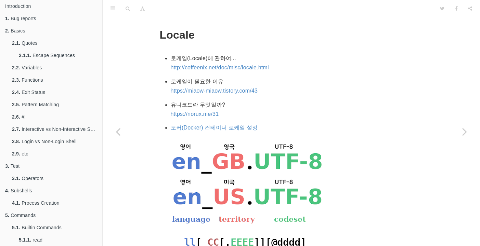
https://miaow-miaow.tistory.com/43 (214, 91)
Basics (15, 30)
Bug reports (20, 18)
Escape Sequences (47, 55)
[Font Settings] (142, 8)
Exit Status (28, 92)
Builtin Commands (37, 227)
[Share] (470, 8)
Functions (27, 80)
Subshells (18, 190)
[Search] (127, 8)
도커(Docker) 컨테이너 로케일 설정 (214, 128)
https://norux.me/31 (195, 114)
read (30, 240)
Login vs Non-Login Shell (44, 141)
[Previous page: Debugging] (118, 131)
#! (19, 117)
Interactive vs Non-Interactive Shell (55, 129)
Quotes (25, 43)
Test (12, 166)
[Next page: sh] (464, 131)
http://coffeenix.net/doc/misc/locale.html (220, 67)
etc (20, 153)
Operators (27, 178)
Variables (27, 67)
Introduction (18, 6)
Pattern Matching (35, 104)
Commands (20, 215)
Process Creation (36, 203)
